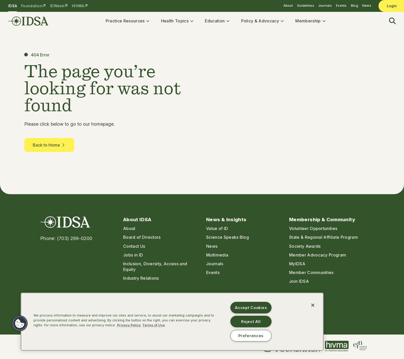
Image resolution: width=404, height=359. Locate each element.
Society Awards (305, 248)
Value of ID (217, 230)
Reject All (250, 321)
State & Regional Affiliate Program (323, 239)
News (366, 5)
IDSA (12, 6)
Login (392, 6)
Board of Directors (142, 239)
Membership (309, 21)
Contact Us (134, 248)
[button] (389, 22)
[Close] (312, 305)
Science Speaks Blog (227, 239)
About (288, 5)
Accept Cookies (251, 307)
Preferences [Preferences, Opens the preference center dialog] (250, 336)
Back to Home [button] (49, 146)
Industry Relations (141, 280)
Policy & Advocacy (262, 21)
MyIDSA (297, 265)
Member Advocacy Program (317, 256)
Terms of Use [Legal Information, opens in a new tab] (153, 325)
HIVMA (78, 6)
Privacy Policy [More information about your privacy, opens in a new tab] (129, 325)
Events (341, 5)
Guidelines (305, 5)
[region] (172, 322)
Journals (325, 5)
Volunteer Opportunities (313, 230)
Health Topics (176, 21)
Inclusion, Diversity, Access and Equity (155, 268)
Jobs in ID (133, 256)
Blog (354, 5)
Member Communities (311, 274)
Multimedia (217, 256)
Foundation (31, 6)
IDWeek (57, 6)
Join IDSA (299, 283)
